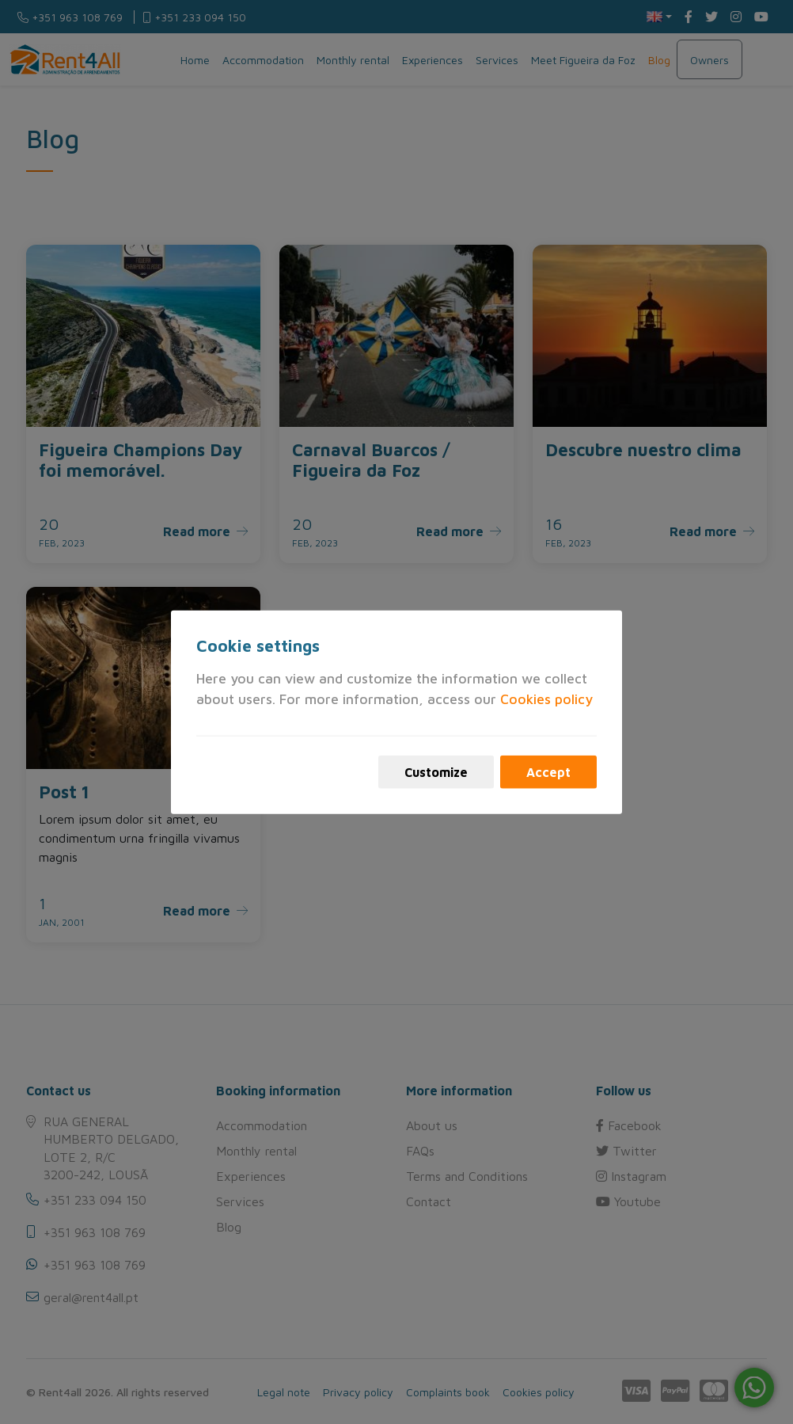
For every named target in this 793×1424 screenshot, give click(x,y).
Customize (436, 771)
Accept (548, 771)
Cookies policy (546, 699)
